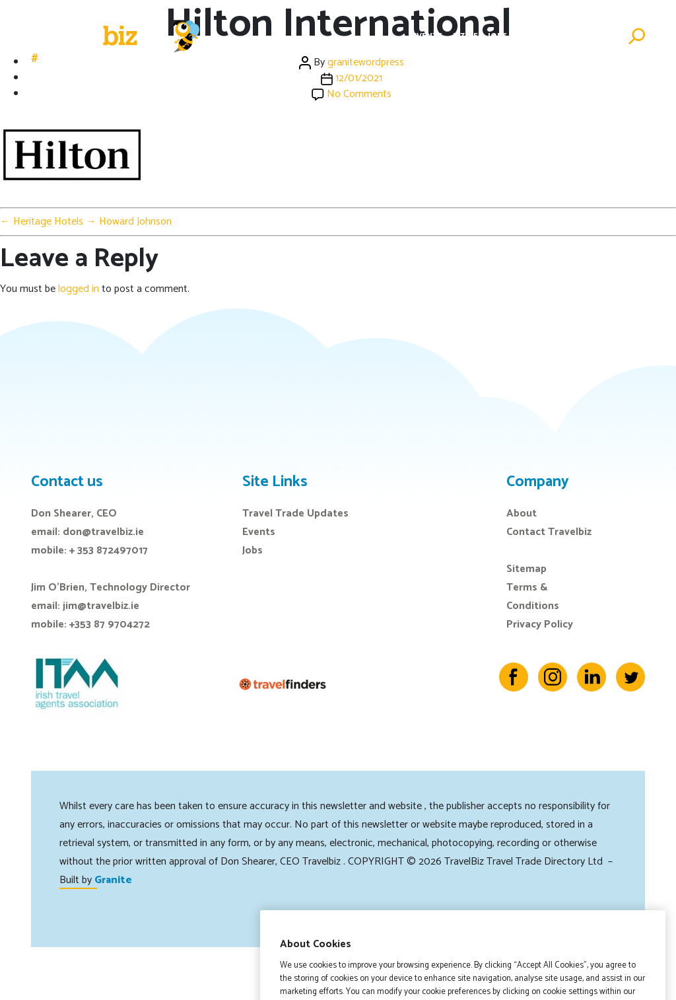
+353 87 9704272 (109, 624)
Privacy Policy (539, 624)
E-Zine (465, 36)
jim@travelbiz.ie (101, 606)
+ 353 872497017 (108, 550)
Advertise (596, 36)
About (521, 513)
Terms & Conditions (532, 597)
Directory (541, 36)
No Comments (359, 94)
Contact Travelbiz (549, 532)
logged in (78, 289)
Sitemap (526, 569)
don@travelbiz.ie (103, 532)
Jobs (498, 36)
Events (427, 36)
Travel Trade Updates (295, 513)
